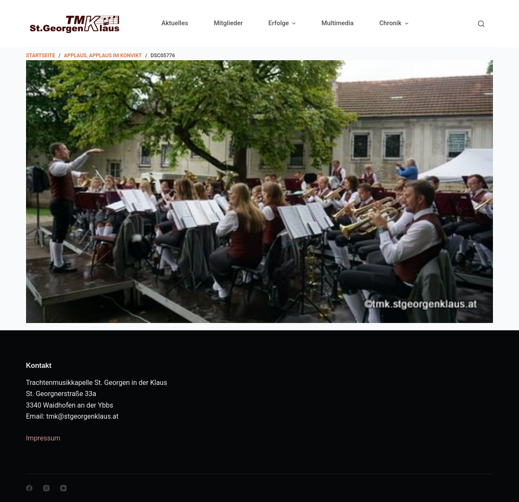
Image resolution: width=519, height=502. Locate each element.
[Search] (481, 24)
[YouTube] (63, 488)
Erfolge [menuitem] (283, 23)
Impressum (43, 438)
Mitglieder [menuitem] (228, 23)
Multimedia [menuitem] (337, 23)
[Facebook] (29, 488)
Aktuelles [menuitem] (174, 23)
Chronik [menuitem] (393, 23)
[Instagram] (46, 488)
